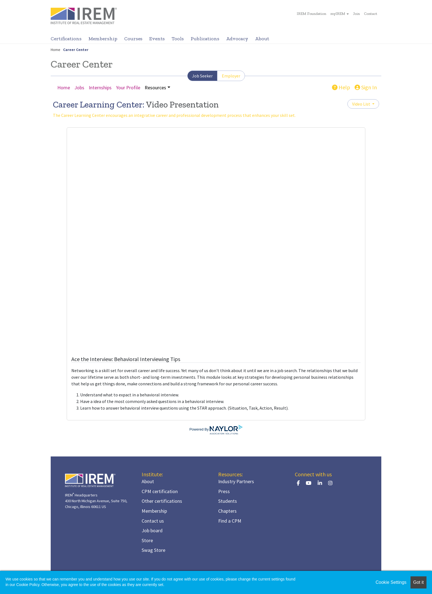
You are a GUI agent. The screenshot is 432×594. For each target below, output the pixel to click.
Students (227, 501)
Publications (205, 39)
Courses (133, 39)
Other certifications (162, 501)
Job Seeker (202, 76)
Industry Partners (236, 481)
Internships (100, 87)
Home (55, 49)
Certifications (66, 39)
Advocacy (237, 39)
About (262, 39)
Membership (102, 39)
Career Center (75, 49)
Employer (231, 76)
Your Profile (128, 87)
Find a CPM (229, 521)
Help (341, 87)
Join (356, 13)
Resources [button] (155, 87)
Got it (418, 582)
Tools (178, 39)
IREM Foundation (311, 13)
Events (157, 39)
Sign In (366, 87)
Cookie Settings (391, 582)
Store (147, 540)
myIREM (337, 13)
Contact (370, 13)
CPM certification (160, 491)
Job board (152, 530)
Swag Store (153, 550)
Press (224, 491)
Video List (361, 104)
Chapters (227, 511)
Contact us (153, 521)
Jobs (79, 87)
